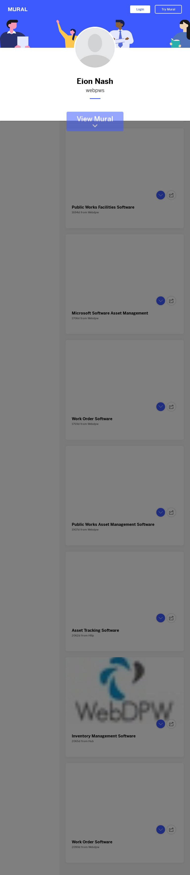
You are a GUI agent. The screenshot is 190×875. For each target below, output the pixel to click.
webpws (95, 90)
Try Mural (168, 9)
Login (140, 9)
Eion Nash (95, 81)
